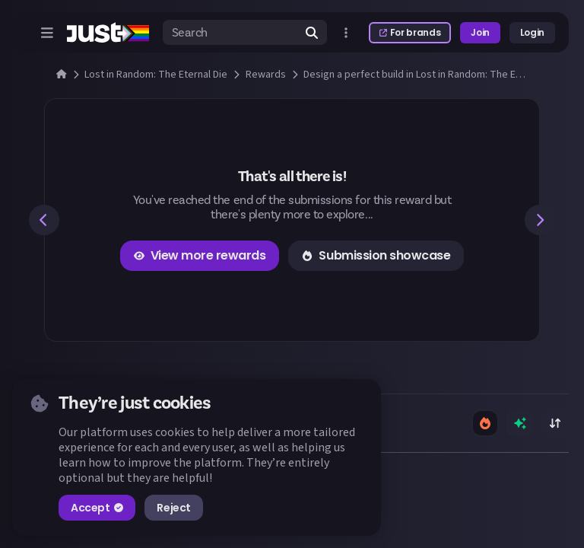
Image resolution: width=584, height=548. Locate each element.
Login (532, 32)
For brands (409, 32)
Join (480, 32)
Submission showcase (376, 255)
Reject (173, 507)
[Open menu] (47, 33)
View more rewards (200, 255)
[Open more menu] (346, 32)
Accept (97, 507)
